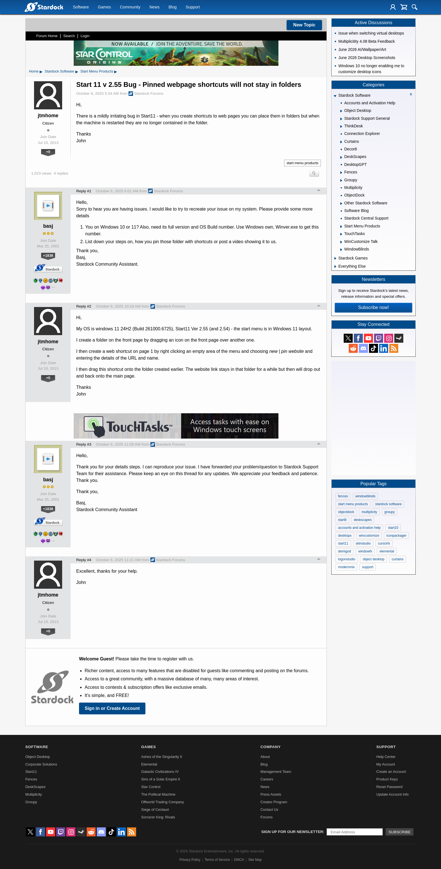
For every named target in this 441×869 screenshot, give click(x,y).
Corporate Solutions (41, 764)
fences (343, 496)
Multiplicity (33, 794)
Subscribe (399, 832)
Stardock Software (59, 71)
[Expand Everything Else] (335, 266)
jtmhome (48, 115)
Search (69, 36)
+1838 (48, 255)
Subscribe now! (373, 307)
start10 (393, 528)
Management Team (275, 771)
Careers (266, 779)
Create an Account (391, 771)
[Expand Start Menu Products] (341, 226)
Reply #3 (83, 444)
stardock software (388, 504)
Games (104, 7)
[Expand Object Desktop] (341, 111)
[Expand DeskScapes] (341, 157)
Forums (266, 817)
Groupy (31, 802)
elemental (386, 551)
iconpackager (396, 536)
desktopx (345, 536)
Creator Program (273, 802)
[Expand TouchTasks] (341, 234)
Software (81, 7)
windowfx (365, 551)
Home (34, 71)
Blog (172, 7)
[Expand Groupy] (341, 180)
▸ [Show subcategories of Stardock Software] (76, 71)
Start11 (31, 771)
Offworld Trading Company (162, 802)
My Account (385, 764)
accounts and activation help (359, 528)
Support (193, 7)
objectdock (346, 512)
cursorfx (384, 543)
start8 (342, 520)
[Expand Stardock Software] (335, 96)
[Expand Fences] (341, 172)
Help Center (385, 757)
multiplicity (369, 512)
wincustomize (369, 536)
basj (48, 226)
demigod (344, 551)
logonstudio (346, 559)
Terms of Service (217, 860)
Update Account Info (392, 794)
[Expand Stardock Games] (335, 258)
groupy (389, 512)
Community (130, 7)
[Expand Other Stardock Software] (341, 203)
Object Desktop (37, 757)
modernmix (346, 567)
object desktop (373, 559)
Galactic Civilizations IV (160, 771)
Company (270, 747)
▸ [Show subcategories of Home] (41, 71)
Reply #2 (83, 306)
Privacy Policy (190, 860)
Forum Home (47, 36)
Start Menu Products (96, 71)
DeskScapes (35, 787)
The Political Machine (158, 794)
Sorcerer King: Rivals (158, 817)
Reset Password (389, 787)
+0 (48, 152)
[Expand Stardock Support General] (341, 119)
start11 (343, 543)
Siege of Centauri (155, 809)
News (154, 7)
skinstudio (363, 543)
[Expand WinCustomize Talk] (341, 242)
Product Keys (387, 779)
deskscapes (363, 520)
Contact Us (269, 809)
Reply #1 (83, 191)
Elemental (149, 764)
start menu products (302, 163)
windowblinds (365, 496)
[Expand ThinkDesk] (341, 126)
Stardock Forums (146, 93)
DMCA (239, 860)
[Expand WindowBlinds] (341, 249)
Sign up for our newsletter (292, 832)
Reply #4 (83, 560)
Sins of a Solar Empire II (160, 779)
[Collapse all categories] (411, 94)
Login (84, 36)
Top (319, 191)
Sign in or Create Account (112, 708)
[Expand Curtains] (341, 142)
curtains (398, 559)
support (367, 567)
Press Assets (270, 794)
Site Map (255, 860)
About (265, 757)
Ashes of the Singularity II (161, 757)
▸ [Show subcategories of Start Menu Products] (115, 71)
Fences (31, 779)
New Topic (304, 24)
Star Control (150, 787)
